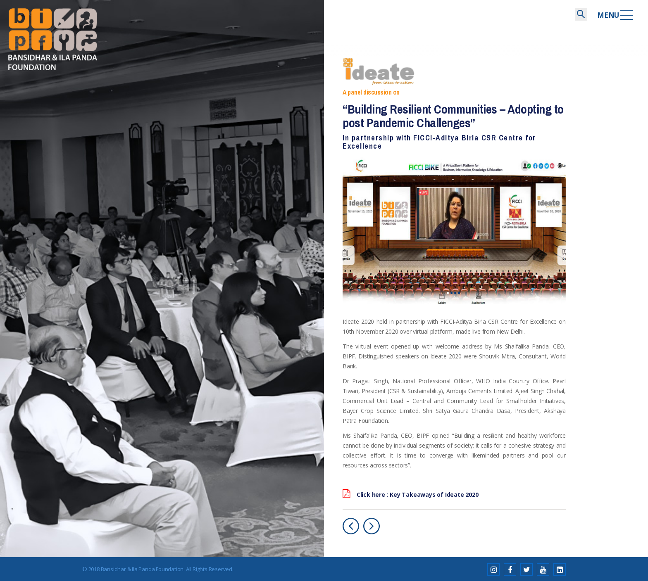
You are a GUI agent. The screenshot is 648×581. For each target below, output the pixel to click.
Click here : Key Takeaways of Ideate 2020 (411, 494)
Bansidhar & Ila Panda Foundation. (143, 568)
